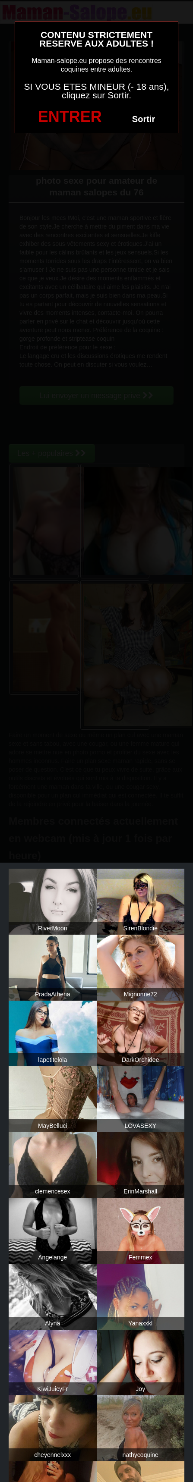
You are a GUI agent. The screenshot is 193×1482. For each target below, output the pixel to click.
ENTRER (70, 117)
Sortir (143, 119)
